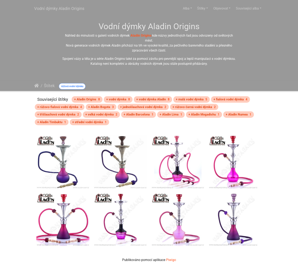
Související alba (247, 8)
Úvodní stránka (36, 86)
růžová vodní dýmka (72, 86)
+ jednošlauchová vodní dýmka (143, 107)
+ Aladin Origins (87, 99)
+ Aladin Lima (171, 114)
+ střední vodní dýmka (89, 122)
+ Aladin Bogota (101, 107)
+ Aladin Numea (238, 114)
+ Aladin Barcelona (138, 114)
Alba (186, 8)
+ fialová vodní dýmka (230, 99)
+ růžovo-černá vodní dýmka (194, 107)
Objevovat (220, 8)
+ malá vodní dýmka (191, 99)
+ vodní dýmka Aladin (153, 99)
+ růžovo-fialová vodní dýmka (59, 107)
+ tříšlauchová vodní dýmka (58, 114)
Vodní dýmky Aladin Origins (59, 8)
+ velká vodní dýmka (101, 114)
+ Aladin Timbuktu (51, 122)
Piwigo (171, 260)
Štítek (49, 85)
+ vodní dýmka (118, 99)
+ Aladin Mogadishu (204, 114)
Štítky (201, 8)
